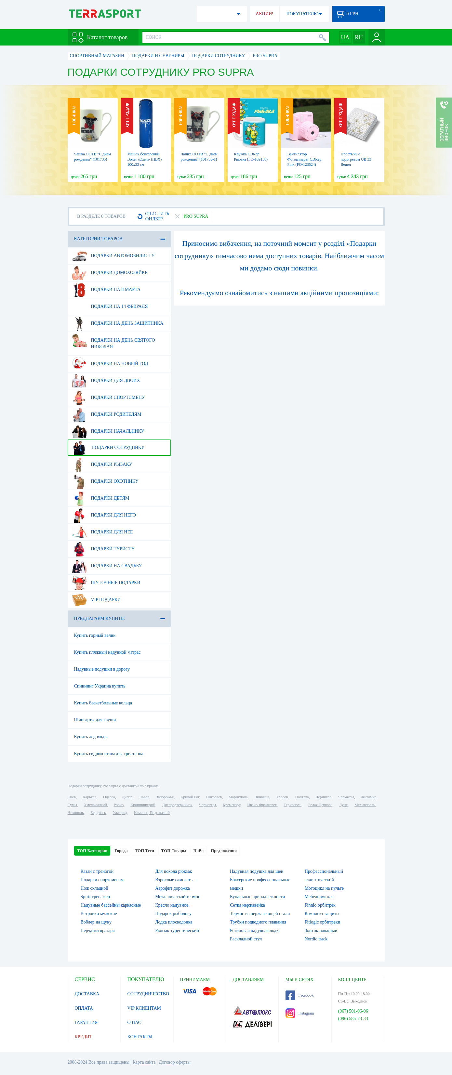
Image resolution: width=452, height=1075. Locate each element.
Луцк (343, 805)
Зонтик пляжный (321, 930)
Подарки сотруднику (108, 447)
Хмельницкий (95, 805)
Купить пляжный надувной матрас (107, 652)
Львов (144, 797)
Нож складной (94, 888)
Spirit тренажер (95, 896)
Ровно (119, 805)
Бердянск (98, 812)
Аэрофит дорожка (172, 888)
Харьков (89, 797)
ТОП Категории (92, 850)
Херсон (282, 797)
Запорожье (165, 797)
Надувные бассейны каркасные (111, 905)
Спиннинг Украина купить (100, 686)
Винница (261, 797)
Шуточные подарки (106, 582)
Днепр (127, 797)
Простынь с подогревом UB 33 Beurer (356, 159)
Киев (72, 797)
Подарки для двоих (106, 380)
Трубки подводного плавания (258, 922)
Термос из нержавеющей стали (260, 913)
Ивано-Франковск (262, 805)
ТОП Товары (173, 850)
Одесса (109, 797)
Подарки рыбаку (102, 464)
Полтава (302, 797)
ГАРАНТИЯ (86, 1022)
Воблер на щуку (96, 922)
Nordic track (316, 939)
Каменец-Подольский (152, 812)
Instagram (300, 1013)
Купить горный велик (95, 635)
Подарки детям (100, 498)
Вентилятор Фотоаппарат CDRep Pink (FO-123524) (304, 159)
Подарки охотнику (105, 481)
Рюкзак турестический (177, 930)
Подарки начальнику (108, 431)
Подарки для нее (102, 532)
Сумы (72, 805)
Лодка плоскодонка (173, 922)
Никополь (76, 812)
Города (120, 850)
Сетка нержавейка (247, 905)
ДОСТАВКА (87, 993)
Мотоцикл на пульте (324, 888)
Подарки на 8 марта (106, 289)
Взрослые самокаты (174, 879)
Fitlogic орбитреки (322, 922)
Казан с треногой (97, 871)
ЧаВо (198, 850)
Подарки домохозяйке (110, 272)
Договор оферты (175, 1062)
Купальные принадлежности (257, 896)
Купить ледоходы (91, 736)
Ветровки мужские (99, 913)
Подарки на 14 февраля (110, 306)
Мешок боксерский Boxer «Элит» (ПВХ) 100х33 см (144, 159)
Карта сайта (144, 1062)
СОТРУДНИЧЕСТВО (148, 993)
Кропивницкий (142, 805)
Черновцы (207, 805)
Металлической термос (177, 896)
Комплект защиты (322, 913)
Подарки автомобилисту (113, 255)
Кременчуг (231, 805)
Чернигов (323, 797)
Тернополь (292, 805)
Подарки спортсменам (102, 879)
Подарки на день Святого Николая (113, 341)
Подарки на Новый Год (110, 363)
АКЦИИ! (264, 13)
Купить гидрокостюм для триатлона (108, 753)
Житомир (369, 797)
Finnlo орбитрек (320, 905)
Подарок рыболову (173, 913)
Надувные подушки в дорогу (102, 669)
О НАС (134, 1022)
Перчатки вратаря (98, 930)
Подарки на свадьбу (107, 565)
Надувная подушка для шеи (257, 871)
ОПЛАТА (84, 1008)
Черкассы (346, 797)
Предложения (224, 850)
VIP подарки (96, 599)
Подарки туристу (103, 549)
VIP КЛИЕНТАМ (144, 1008)
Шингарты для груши (95, 719)
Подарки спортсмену (108, 397)
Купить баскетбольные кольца (103, 703)
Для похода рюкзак (173, 871)
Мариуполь (238, 797)
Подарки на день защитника (118, 323)
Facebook (300, 995)
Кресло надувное (171, 905)
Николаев (214, 797)
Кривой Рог (189, 797)
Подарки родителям (106, 414)
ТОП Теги (144, 850)
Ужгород (120, 812)
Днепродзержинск (177, 805)
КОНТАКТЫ (140, 1036)
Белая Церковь (320, 805)
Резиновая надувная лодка (255, 930)
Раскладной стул (246, 939)
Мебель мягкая (319, 896)
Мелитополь (364, 805)
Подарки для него (104, 515)
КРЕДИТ (83, 1036)
